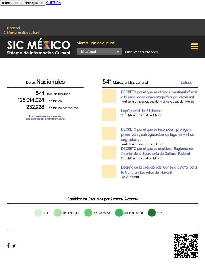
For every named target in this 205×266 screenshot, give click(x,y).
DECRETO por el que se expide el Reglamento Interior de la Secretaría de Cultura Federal (157, 151)
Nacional (13, 27)
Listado (186, 82)
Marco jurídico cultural (23, 32)
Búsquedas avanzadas (141, 52)
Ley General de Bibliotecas (142, 110)
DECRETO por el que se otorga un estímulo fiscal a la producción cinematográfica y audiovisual (159, 94)
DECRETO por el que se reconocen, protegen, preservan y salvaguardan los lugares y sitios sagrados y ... (157, 134)
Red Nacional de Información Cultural (45, 118)
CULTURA (53, 2)
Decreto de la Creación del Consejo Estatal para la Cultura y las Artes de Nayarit (159, 170)
